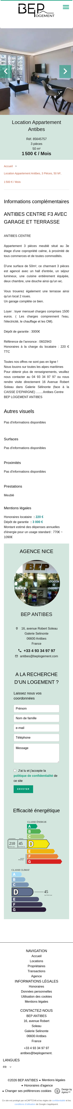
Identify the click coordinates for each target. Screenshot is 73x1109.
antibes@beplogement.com (39, 656)
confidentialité (58, 1100)
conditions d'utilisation (25, 1104)
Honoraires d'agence (38, 1085)
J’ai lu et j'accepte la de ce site (35, 775)
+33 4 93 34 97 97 (39, 651)
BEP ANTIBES (36, 614)
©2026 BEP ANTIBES (23, 1080)
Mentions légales (53, 1080)
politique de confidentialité (33, 775)
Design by (62, 1091)
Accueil (8, 166)
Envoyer (23, 789)
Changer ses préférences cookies (28, 1091)
